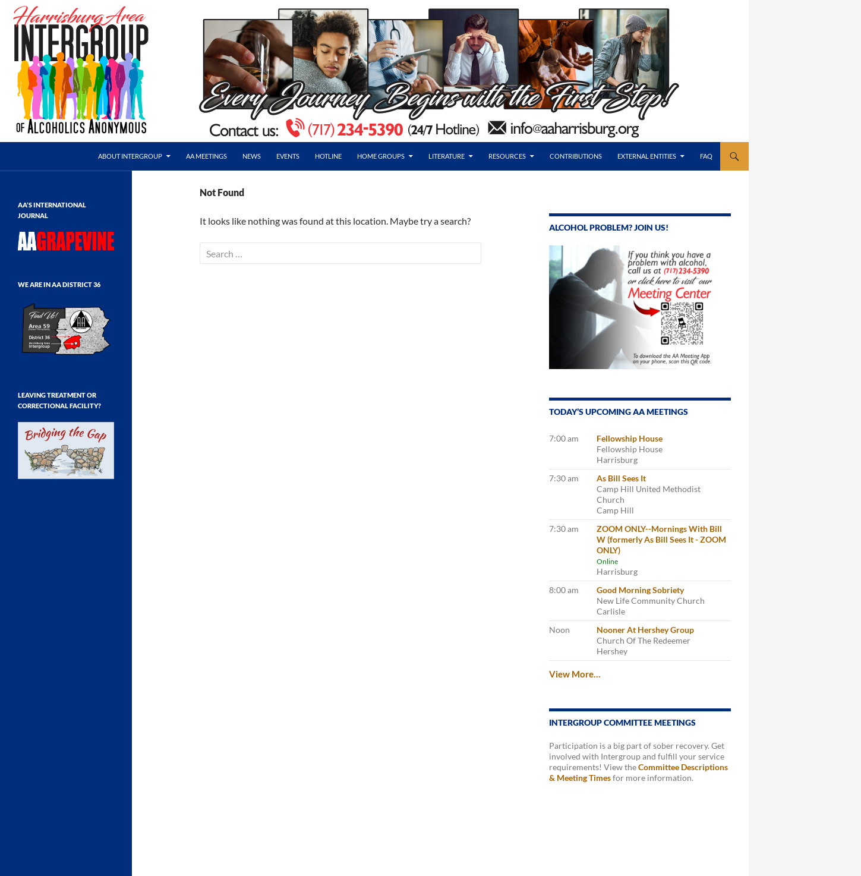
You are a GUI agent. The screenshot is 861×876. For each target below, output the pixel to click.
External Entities (646, 156)
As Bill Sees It (621, 478)
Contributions (576, 156)
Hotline (328, 156)
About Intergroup (130, 156)
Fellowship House (630, 438)
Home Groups (381, 156)
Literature (446, 156)
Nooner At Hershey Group (645, 630)
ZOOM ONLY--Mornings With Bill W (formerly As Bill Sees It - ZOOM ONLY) (661, 539)
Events (287, 156)
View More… (574, 674)
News (251, 156)
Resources (507, 156)
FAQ (706, 156)
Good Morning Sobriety (640, 590)
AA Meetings (206, 156)
